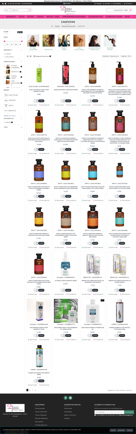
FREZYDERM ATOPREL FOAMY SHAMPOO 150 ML (39, 328)
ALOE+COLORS (33, 86)
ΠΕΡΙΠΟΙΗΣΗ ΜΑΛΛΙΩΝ (69, 26)
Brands (6, 90)
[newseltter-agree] (95, 416)
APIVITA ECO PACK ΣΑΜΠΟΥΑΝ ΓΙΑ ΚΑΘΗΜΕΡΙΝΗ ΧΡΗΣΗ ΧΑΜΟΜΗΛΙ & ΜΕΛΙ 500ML (39, 139)
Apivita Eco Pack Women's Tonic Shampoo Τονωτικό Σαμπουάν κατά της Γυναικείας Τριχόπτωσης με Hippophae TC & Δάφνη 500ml (119, 92)
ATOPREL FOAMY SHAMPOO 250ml (66, 280)
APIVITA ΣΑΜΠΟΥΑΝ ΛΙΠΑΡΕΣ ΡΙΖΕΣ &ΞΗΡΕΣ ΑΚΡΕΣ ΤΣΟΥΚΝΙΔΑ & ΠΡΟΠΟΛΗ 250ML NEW (120, 235)
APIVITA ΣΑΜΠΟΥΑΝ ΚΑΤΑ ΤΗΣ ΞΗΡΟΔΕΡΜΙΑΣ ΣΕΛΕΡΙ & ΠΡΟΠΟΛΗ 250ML (66, 235)
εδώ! (79, 429)
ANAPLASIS (60, 86)
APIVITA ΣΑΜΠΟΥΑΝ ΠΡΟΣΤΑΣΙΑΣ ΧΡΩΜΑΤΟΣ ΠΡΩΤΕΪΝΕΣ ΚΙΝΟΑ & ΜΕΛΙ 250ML (39, 282)
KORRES (114, 324)
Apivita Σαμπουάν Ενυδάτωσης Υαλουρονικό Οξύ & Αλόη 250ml (120, 187)
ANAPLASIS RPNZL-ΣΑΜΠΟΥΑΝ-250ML (66, 90)
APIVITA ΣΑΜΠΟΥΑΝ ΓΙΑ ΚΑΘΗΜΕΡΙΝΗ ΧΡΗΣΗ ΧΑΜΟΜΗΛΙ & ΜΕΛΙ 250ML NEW (66, 187)
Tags (5, 127)
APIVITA (87, 86)
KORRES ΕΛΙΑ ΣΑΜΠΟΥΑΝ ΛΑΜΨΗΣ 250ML (39, 373)
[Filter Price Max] (16, 44)
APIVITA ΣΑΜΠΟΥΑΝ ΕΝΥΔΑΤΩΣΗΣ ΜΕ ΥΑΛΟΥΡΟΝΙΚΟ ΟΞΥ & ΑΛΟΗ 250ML (92, 187)
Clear (20, 32)
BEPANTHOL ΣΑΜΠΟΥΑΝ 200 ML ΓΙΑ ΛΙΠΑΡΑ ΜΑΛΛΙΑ (120, 281)
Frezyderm (60, 277)
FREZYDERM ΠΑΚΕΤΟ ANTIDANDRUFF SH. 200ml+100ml (65, 328)
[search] (19, 10)
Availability (8, 50)
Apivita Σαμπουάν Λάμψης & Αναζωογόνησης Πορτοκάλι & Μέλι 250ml (92, 235)
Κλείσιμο (113, 430)
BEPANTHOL (87, 277)
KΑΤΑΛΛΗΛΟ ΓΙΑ (9, 118)
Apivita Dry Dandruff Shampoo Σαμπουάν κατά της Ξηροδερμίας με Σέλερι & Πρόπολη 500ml (92, 91)
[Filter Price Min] (7, 44)
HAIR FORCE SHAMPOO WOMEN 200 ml (92, 328)
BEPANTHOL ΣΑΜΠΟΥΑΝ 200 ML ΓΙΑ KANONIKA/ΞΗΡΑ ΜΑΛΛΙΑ (93, 281)
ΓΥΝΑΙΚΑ (57, 26)
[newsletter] (114, 414)
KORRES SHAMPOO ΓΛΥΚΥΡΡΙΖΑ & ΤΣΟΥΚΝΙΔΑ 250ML (119, 328)
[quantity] (36, 101)
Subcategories (9, 61)
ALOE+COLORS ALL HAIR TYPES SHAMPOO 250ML (39, 90)
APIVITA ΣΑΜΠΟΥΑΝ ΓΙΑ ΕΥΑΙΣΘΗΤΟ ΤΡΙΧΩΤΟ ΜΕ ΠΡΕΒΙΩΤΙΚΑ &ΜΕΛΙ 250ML (39, 188)
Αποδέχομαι (121, 430)
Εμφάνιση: (124, 56)
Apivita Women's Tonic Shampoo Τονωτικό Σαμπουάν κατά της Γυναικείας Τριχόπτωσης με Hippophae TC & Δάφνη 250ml (119, 140)
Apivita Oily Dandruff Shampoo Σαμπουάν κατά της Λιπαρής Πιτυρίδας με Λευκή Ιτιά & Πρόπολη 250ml (93, 140)
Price (6, 37)
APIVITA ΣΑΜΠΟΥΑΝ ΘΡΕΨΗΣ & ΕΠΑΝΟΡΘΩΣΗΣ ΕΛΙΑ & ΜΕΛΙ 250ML (39, 234)
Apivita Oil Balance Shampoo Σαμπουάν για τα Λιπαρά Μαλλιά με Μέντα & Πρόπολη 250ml (66, 139)
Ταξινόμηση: (99, 56)
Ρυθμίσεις (129, 430)
